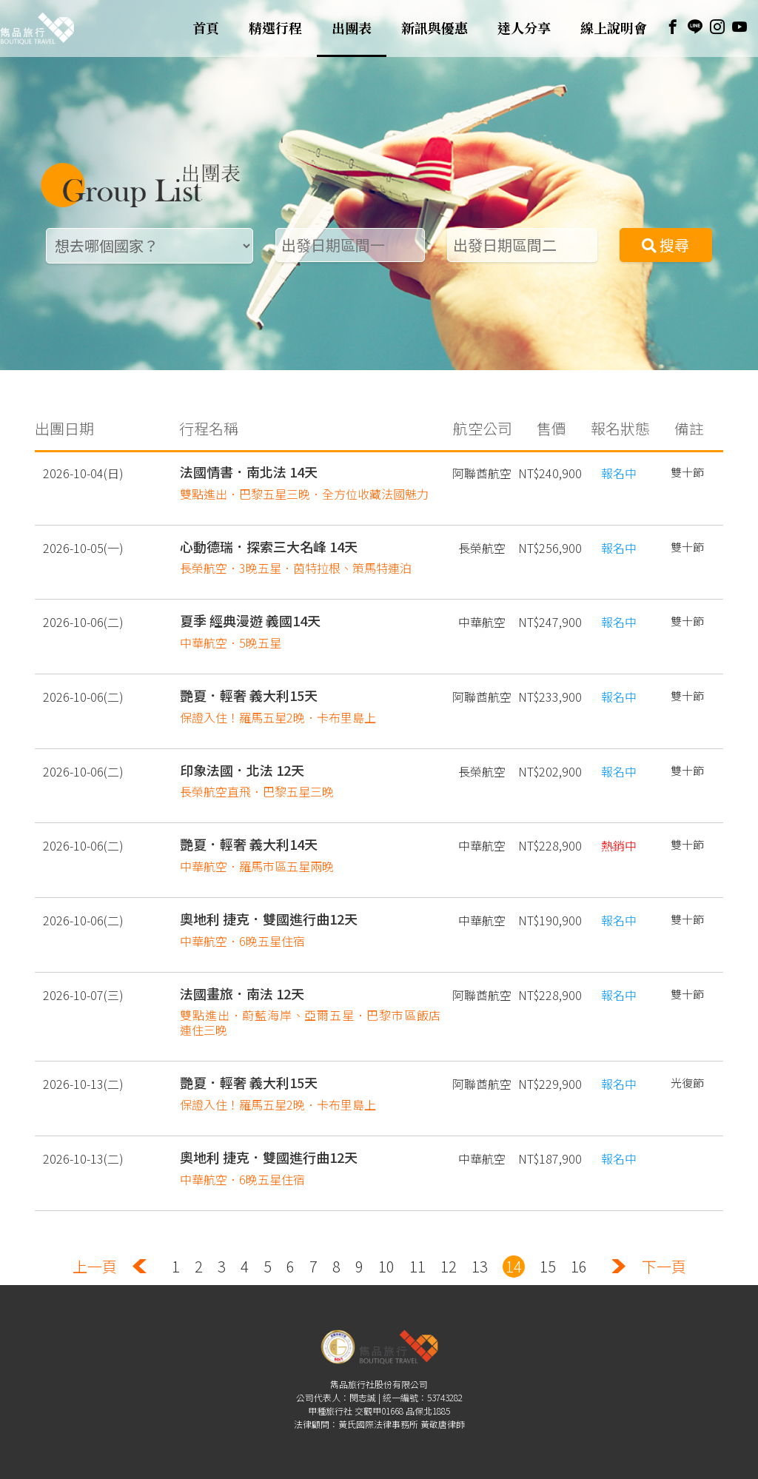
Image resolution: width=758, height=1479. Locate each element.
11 (417, 1250)
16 (579, 1250)
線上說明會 (613, 28)
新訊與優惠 (434, 28)
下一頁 (664, 1250)
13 (480, 1250)
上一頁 (95, 1250)
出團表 (352, 28)
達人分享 (524, 28)
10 (386, 1250)
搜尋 (665, 244)
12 (448, 1250)
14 (514, 1250)
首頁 (205, 28)
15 (548, 1250)
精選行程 (275, 28)
